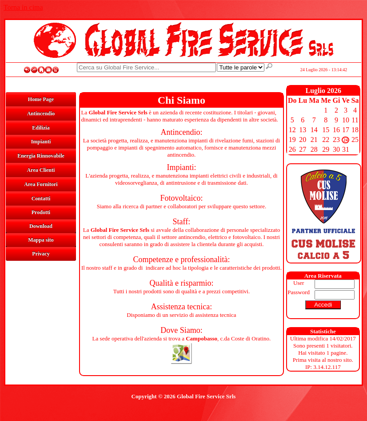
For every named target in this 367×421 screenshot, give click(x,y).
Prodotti (41, 212)
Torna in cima (23, 7)
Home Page (41, 99)
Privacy (40, 254)
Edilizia (40, 128)
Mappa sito (41, 240)
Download (40, 226)
